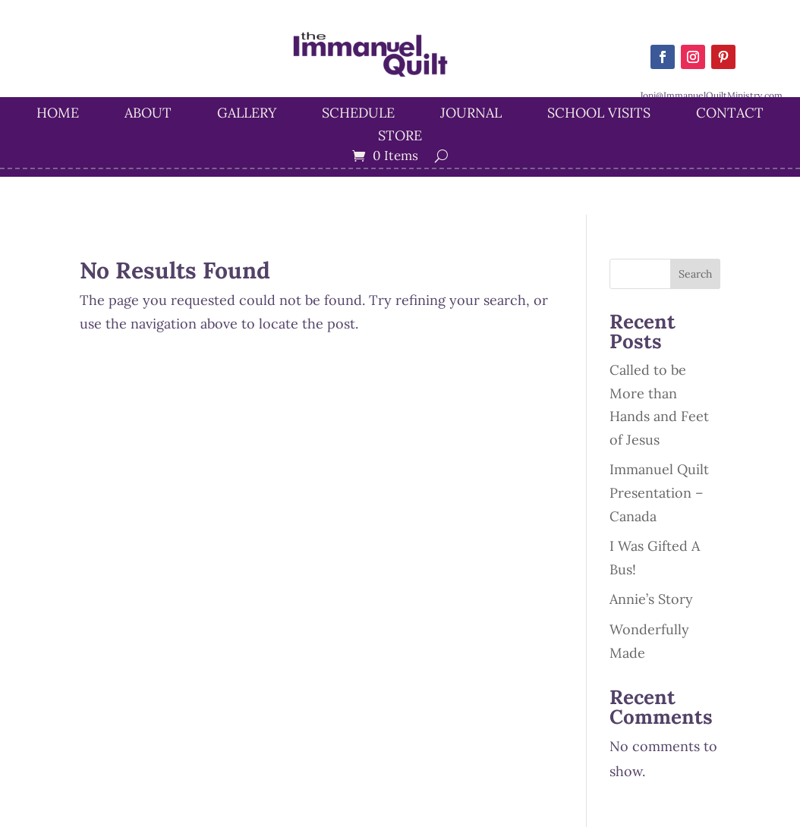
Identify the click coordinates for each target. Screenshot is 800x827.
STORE (400, 137)
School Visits (598, 114)
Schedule (358, 114)
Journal (471, 114)
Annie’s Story (651, 599)
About (148, 114)
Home (57, 114)
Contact (730, 114)
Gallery (246, 114)
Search (695, 274)
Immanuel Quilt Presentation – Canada (659, 492)
